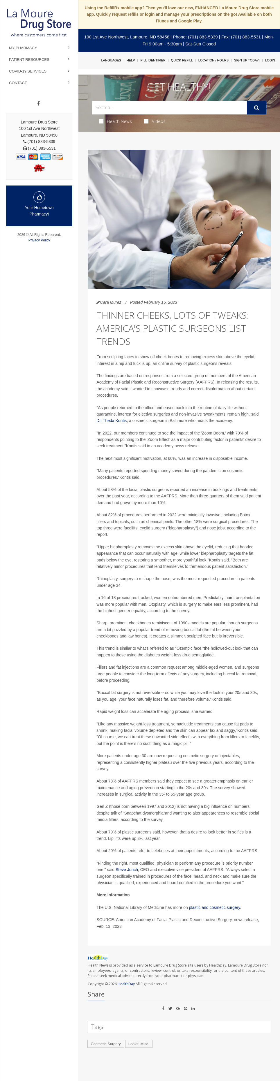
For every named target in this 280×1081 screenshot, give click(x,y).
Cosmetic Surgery (106, 1044)
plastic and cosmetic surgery (214, 907)
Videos (155, 121)
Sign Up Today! (247, 60)
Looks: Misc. (138, 1044)
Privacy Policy (39, 240)
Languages (111, 60)
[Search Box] (169, 107)
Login (270, 60)
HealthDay (126, 983)
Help (131, 60)
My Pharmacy (23, 48)
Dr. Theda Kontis (111, 420)
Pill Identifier (152, 60)
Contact (18, 83)
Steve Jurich (127, 869)
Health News (115, 121)
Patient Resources (29, 59)
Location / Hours (213, 60)
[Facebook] (38, 103)
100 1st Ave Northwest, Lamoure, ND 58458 (126, 36)
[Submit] (256, 108)
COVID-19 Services (27, 71)
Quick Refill (182, 60)
